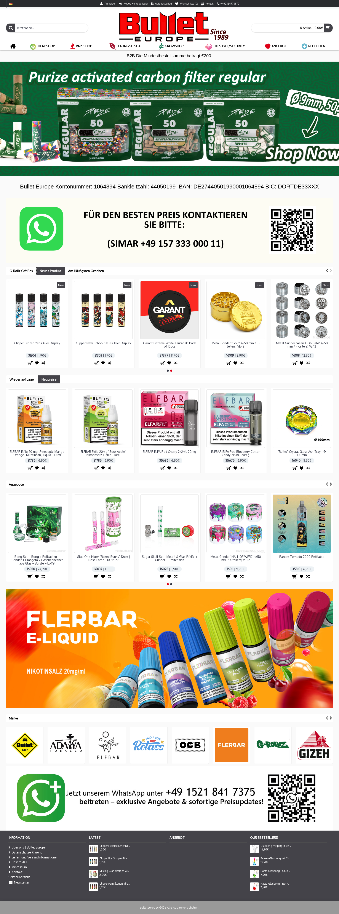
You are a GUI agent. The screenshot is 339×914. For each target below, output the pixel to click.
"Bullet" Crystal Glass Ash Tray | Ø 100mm (302, 453)
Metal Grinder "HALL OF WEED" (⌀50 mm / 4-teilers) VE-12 (103, 558)
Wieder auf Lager (22, 379)
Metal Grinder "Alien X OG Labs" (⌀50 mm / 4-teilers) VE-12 (302, 344)
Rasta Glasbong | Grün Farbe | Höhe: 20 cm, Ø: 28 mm (276, 871)
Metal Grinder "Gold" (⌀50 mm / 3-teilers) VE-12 (236, 344)
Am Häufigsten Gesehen (86, 271)
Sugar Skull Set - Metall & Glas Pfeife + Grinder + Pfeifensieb (37, 558)
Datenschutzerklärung (25, 852)
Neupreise (49, 379)
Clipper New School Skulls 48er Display (103, 343)
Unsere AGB (18, 862)
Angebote (16, 484)
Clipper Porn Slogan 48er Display (114, 883)
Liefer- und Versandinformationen (33, 857)
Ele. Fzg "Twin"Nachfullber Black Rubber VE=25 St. (235, 558)
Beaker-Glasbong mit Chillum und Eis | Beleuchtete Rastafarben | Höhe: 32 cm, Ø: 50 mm (276, 858)
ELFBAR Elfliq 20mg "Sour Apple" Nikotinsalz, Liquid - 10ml (103, 453)
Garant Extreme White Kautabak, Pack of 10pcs (169, 344)
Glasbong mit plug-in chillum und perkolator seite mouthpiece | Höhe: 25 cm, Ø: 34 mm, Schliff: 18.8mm (276, 845)
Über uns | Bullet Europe (27, 847)
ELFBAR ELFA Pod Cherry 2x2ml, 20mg (169, 451)
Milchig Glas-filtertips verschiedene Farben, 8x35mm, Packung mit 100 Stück (114, 871)
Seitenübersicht (19, 877)
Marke (13, 718)
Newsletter (18, 882)
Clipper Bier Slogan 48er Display (114, 858)
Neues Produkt (50, 271)
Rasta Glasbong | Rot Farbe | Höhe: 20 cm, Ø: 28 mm (276, 883)
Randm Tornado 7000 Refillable (169, 556)
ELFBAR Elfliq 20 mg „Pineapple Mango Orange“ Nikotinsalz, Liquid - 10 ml (37, 453)
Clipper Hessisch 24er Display (114, 845)
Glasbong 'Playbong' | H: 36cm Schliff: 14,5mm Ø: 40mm (302, 558)
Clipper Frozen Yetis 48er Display (37, 343)
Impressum (17, 867)
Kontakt (15, 872)
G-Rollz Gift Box (21, 271)
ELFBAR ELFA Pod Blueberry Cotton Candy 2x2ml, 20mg (235, 453)
